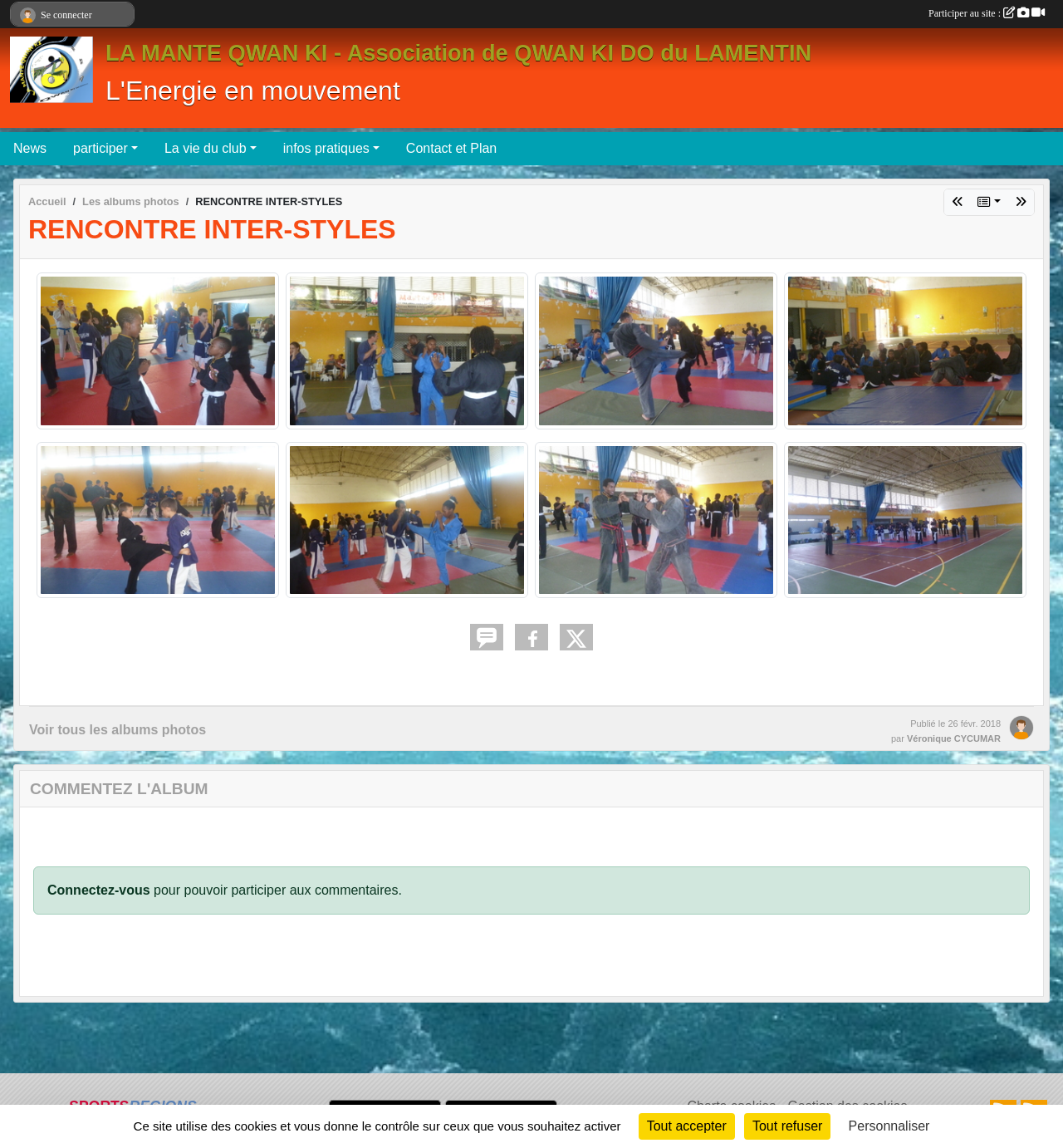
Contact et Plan (451, 148)
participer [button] (100, 148)
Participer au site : (986, 13)
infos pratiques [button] (326, 148)
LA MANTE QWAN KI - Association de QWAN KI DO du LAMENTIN (458, 53)
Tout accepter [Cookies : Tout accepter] (687, 1126)
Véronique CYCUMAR (954, 738)
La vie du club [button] (205, 148)
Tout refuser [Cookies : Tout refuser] (787, 1126)
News (30, 148)
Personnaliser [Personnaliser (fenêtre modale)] (889, 1126)
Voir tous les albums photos (117, 730)
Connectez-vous (98, 890)
